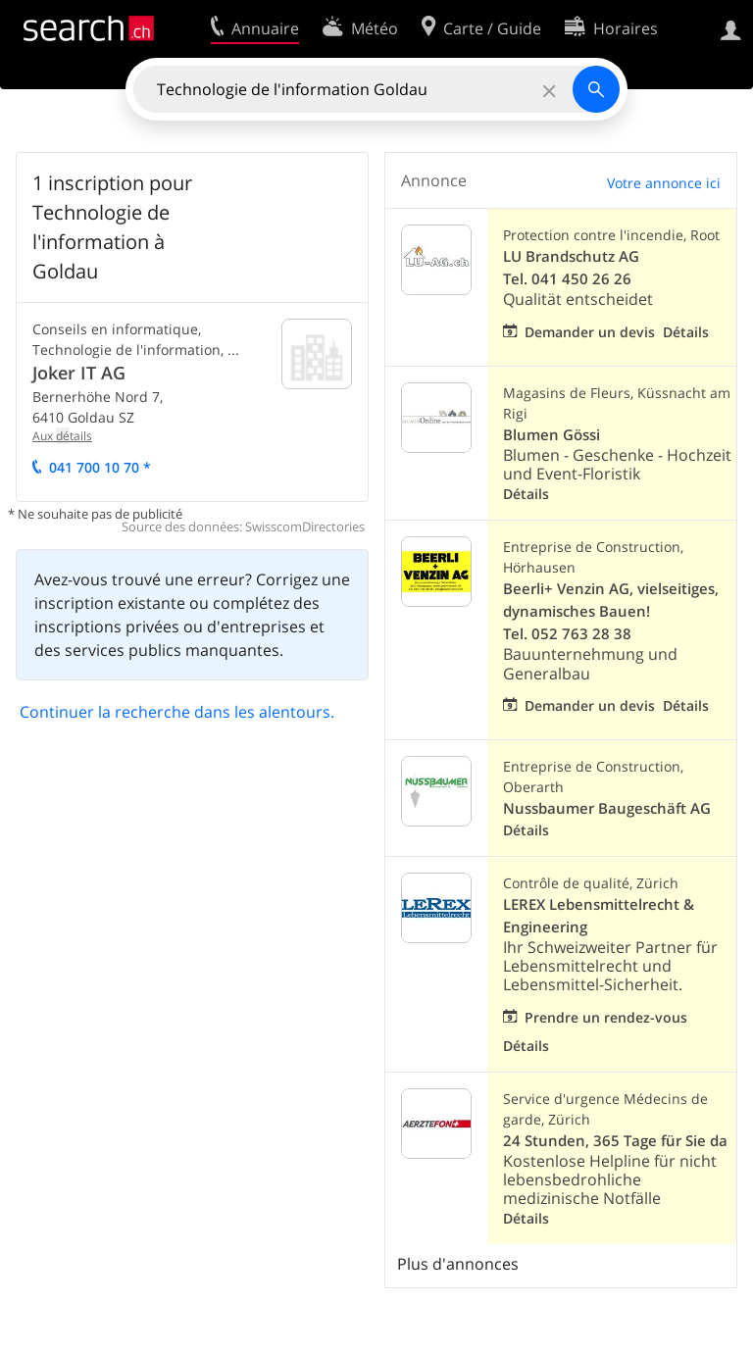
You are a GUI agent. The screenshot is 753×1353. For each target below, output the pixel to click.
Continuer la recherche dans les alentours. (177, 712)
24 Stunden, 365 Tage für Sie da (615, 1140)
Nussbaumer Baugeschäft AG (607, 808)
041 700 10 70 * (100, 467)
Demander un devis (590, 332)
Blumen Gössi (551, 435)
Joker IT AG (79, 372)
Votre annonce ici (664, 183)
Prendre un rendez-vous (606, 1017)
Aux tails (62, 435)
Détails (686, 332)
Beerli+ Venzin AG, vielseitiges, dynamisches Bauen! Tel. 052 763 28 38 (611, 611)
